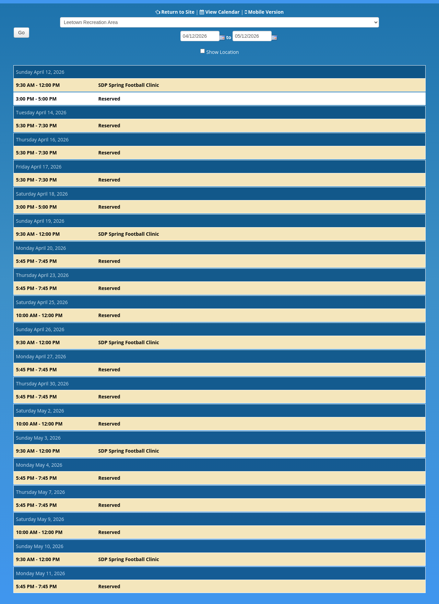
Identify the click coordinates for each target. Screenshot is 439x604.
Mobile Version (266, 12)
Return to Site (177, 12)
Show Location (222, 52)
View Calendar (222, 12)
